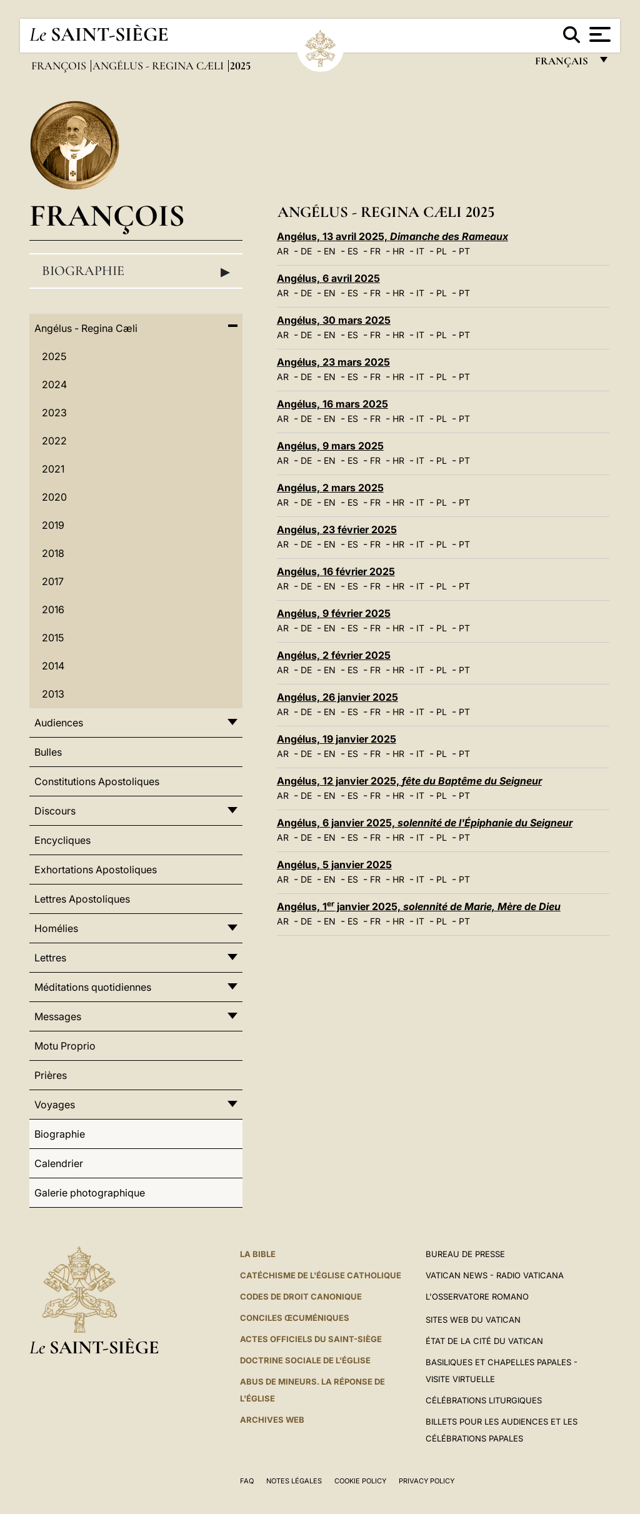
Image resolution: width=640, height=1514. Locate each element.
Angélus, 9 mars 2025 (330, 445)
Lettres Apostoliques (82, 899)
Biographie (136, 271)
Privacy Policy (426, 1480)
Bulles (48, 752)
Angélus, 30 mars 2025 (334, 320)
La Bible (258, 1254)
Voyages (54, 1104)
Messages (57, 1016)
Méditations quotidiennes (92, 987)
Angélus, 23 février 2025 (337, 529)
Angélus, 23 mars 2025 (333, 362)
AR (283, 251)
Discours (55, 811)
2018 (53, 553)
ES (353, 251)
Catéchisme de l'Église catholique (320, 1275)
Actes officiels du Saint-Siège (311, 1339)
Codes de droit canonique (301, 1296)
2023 (54, 412)
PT (464, 251)
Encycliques (62, 840)
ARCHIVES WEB (272, 1420)
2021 (53, 469)
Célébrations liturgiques (484, 1400)
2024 (54, 384)
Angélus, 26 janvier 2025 (337, 697)
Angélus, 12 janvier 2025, (409, 781)
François (60, 66)
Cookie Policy (360, 1480)
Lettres (50, 957)
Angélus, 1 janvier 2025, (419, 906)
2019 (53, 525)
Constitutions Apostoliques (96, 781)
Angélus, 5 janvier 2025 (334, 864)
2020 (54, 497)
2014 (53, 665)
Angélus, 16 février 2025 (336, 571)
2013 (53, 694)
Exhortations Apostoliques (95, 869)
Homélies (56, 928)
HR (398, 251)
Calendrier (58, 1163)
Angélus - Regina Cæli (159, 66)
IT (420, 251)
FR (375, 251)
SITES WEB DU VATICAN (473, 1320)
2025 (54, 356)
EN (330, 251)
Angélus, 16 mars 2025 (332, 404)
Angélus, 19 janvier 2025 (336, 739)
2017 (53, 581)
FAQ (247, 1480)
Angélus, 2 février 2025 (334, 655)
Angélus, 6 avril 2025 (328, 278)
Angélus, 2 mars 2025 (330, 487)
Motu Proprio (65, 1046)
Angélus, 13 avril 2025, (392, 236)
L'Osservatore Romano (477, 1296)
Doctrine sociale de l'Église (305, 1360)
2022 (54, 440)
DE (306, 251)
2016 (53, 609)
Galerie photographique (89, 1192)
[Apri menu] (598, 34)
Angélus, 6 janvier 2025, (424, 822)
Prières (50, 1075)
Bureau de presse (465, 1254)
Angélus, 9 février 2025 (334, 613)
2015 (53, 637)
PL (441, 251)
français (563, 64)
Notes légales (294, 1480)
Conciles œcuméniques (294, 1318)
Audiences (58, 722)
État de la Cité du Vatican (484, 1341)
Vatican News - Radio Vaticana (495, 1275)
